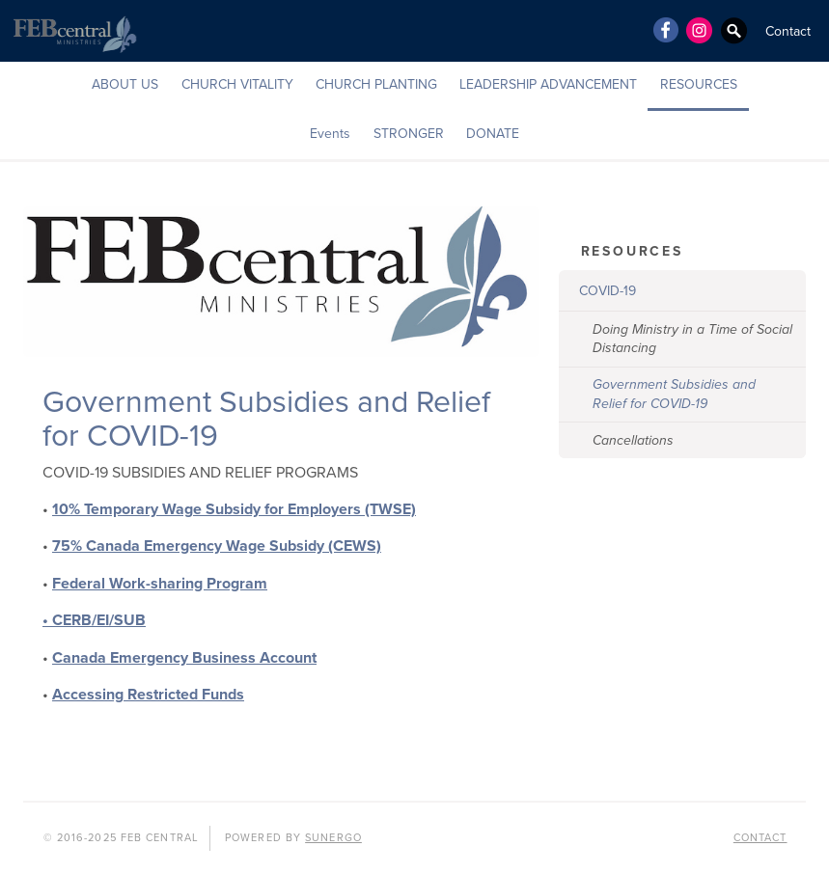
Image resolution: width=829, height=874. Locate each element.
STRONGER (408, 133)
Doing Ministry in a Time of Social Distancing (692, 339)
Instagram (699, 29)
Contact (788, 31)
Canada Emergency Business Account (184, 658)
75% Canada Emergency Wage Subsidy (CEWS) (216, 546)
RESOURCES (698, 84)
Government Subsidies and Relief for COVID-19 (674, 394)
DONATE (492, 133)
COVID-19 (607, 291)
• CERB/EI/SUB (94, 620)
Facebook (664, 29)
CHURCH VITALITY (237, 84)
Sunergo (333, 838)
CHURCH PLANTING (376, 84)
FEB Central (72, 31)
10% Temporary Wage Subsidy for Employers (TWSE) (234, 509)
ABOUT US (125, 84)
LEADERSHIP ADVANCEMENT (548, 84)
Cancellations (633, 440)
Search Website (734, 29)
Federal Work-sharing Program (159, 583)
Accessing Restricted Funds (148, 694)
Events (330, 133)
